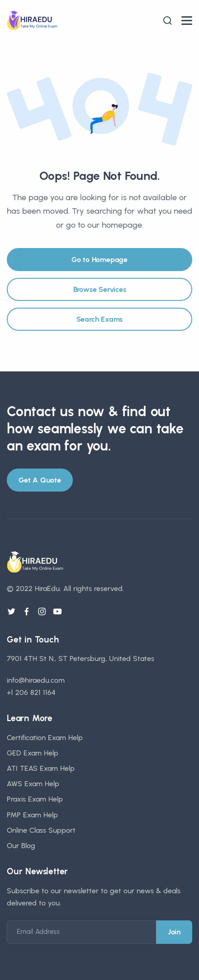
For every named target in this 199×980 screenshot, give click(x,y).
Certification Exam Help (45, 737)
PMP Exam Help (32, 815)
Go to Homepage (99, 259)
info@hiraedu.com (36, 680)
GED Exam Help (32, 753)
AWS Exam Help (33, 783)
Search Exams (99, 319)
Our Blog (21, 845)
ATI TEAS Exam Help (41, 768)
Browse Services (99, 289)
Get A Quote (40, 480)
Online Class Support (41, 830)
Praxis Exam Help (35, 799)
